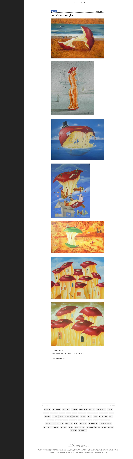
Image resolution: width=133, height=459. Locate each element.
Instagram (45, 405)
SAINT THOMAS (79, 427)
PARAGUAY (68, 423)
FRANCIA (76, 416)
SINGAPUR (89, 427)
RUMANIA (64, 427)
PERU (76, 423)
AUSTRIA (74, 409)
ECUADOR (48, 416)
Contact (74, 445)
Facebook (112, 405)
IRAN (110, 416)
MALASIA (81, 420)
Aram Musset (99, 11)
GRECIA (83, 416)
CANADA (61, 412)
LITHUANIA (73, 420)
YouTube (81, 446)
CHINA (75, 412)
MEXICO (88, 420)
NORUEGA (106, 420)
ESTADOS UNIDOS (65, 416)
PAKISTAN (60, 423)
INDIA (95, 416)
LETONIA (64, 420)
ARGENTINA (56, 409)
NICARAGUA (97, 420)
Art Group (86, 446)
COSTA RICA (103, 412)
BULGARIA (54, 412)
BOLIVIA (110, 409)
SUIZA (104, 427)
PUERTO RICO (93, 423)
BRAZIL (46, 412)
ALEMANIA (47, 409)
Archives (79, 405)
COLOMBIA (82, 412)
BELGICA (92, 409)
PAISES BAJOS (50, 423)
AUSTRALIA (65, 409)
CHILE (68, 412)
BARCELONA (83, 409)
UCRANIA (111, 427)
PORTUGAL (83, 423)
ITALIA (58, 420)
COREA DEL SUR (93, 412)
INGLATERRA (103, 416)
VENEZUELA (82, 430)
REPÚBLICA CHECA (105, 423)
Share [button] (54, 11)
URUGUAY (74, 430)
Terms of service (81, 445)
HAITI (89, 416)
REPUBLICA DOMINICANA (51, 427)
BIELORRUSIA (101, 409)
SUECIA (97, 427)
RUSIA (71, 427)
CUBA (111, 412)
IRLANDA (50, 420)
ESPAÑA (55, 416)
